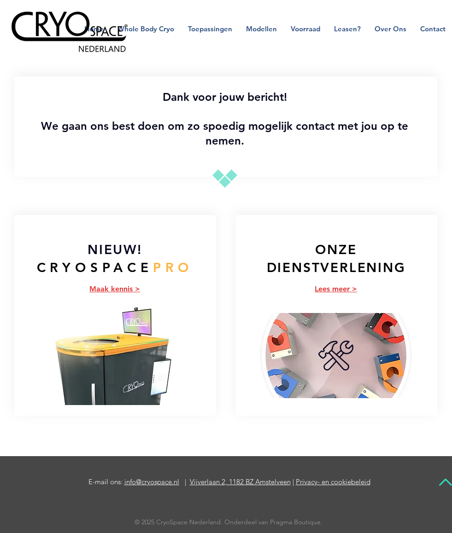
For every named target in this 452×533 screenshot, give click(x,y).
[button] (210, 29)
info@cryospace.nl (151, 481)
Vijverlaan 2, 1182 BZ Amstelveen (240, 481)
